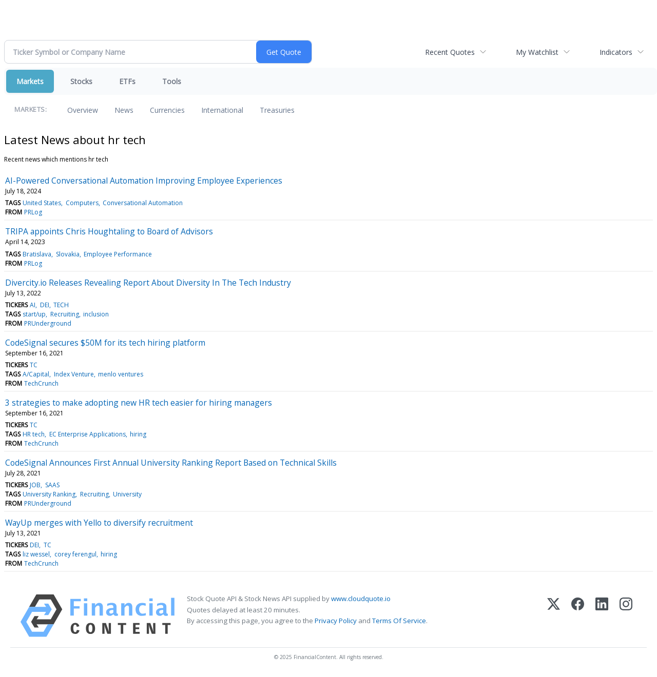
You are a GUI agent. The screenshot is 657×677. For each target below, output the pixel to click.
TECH (61, 305)
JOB (35, 485)
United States (42, 202)
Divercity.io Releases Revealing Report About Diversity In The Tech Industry (148, 282)
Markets (30, 81)
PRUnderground (47, 323)
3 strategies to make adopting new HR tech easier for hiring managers (138, 402)
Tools (171, 81)
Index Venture (74, 374)
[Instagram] (625, 615)
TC (33, 365)
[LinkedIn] (601, 615)
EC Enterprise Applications (87, 434)
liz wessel (36, 554)
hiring (138, 434)
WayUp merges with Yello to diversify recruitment (99, 522)
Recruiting (64, 314)
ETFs (127, 81)
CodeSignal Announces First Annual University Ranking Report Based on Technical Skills (171, 462)
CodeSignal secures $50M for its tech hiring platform (105, 342)
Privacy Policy (336, 620)
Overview (82, 110)
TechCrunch (41, 383)
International (222, 110)
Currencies (167, 110)
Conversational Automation (143, 202)
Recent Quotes (450, 52)
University (127, 494)
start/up (34, 314)
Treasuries (277, 110)
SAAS (52, 485)
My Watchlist (537, 52)
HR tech (34, 434)
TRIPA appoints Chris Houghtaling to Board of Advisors (109, 231)
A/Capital (36, 374)
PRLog (33, 212)
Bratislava (37, 254)
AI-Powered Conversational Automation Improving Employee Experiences (143, 180)
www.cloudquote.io (361, 598)
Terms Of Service (399, 620)
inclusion (96, 314)
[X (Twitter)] (553, 615)
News (123, 110)
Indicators (616, 52)
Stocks (81, 81)
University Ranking (49, 494)
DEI (44, 305)
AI (32, 305)
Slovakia (68, 254)
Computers (82, 202)
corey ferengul (75, 554)
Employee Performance (118, 254)
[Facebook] (577, 615)
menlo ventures (120, 374)
